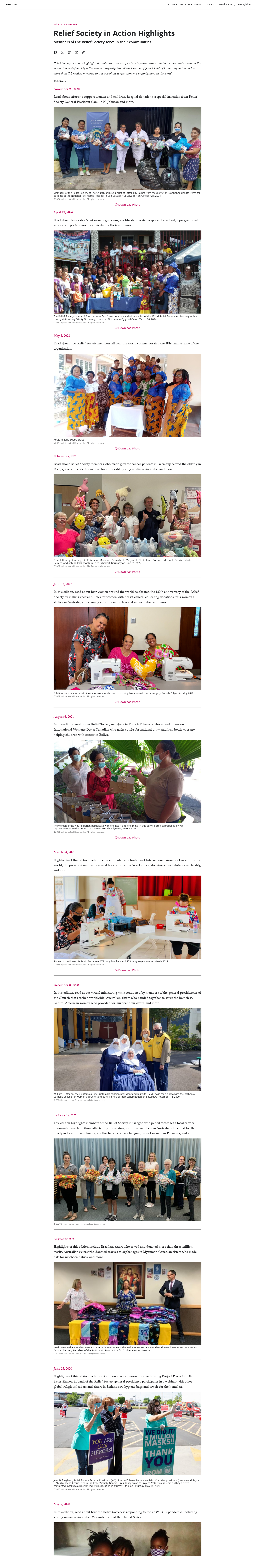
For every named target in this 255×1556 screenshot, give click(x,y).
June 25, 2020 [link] (63, 1369)
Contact (210, 4)
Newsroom (11, 4)
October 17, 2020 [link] (65, 1115)
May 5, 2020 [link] (62, 1504)
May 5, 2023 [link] (62, 336)
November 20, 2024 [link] (67, 89)
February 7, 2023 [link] (65, 456)
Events (197, 4)
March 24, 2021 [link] (64, 852)
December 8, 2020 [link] (66, 985)
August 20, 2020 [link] (64, 1239)
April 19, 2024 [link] (63, 212)
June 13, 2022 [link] (63, 584)
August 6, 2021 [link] (64, 717)
